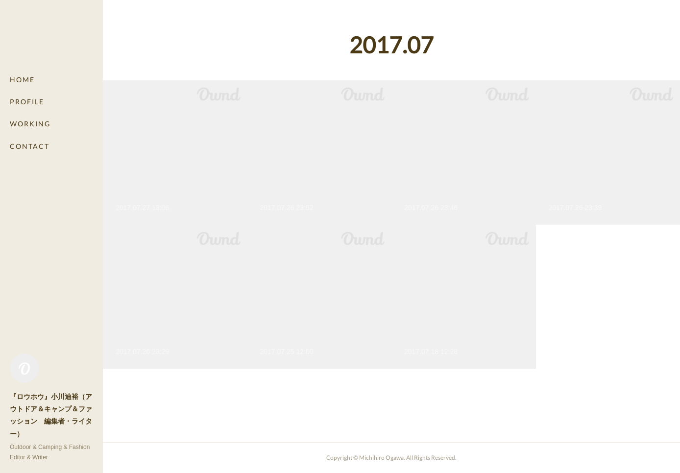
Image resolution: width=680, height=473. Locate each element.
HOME (22, 79)
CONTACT (29, 146)
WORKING (30, 123)
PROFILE (27, 101)
